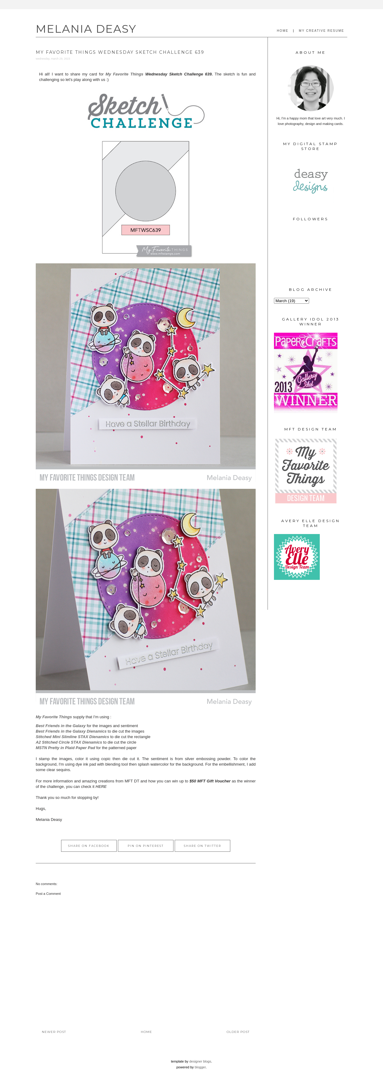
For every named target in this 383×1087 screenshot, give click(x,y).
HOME (282, 30)
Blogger (200, 1067)
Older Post (238, 1032)
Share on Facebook (89, 845)
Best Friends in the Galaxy (61, 725)
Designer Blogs (200, 1061)
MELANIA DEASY (86, 28)
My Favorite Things (125, 74)
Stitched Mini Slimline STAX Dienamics (72, 736)
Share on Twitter (202, 845)
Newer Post (54, 1032)
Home (146, 1032)
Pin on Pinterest (146, 845)
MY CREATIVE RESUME (321, 30)
